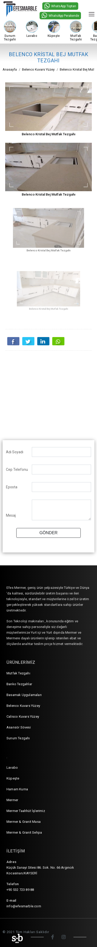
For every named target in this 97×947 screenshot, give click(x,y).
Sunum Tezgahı (18, 738)
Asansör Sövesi (18, 727)
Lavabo (12, 767)
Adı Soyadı (14, 452)
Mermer (12, 800)
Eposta (11, 487)
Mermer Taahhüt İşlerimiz (25, 811)
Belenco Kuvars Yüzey (23, 706)
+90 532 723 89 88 (20, 890)
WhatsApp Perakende (60, 15)
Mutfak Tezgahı (18, 673)
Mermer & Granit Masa (23, 822)
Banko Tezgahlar (19, 684)
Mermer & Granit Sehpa (24, 832)
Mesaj (11, 515)
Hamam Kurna (17, 789)
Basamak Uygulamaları (24, 695)
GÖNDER (48, 533)
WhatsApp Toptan (60, 6)
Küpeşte (12, 778)
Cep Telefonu (17, 469)
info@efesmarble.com (23, 906)
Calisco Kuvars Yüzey (22, 716)
